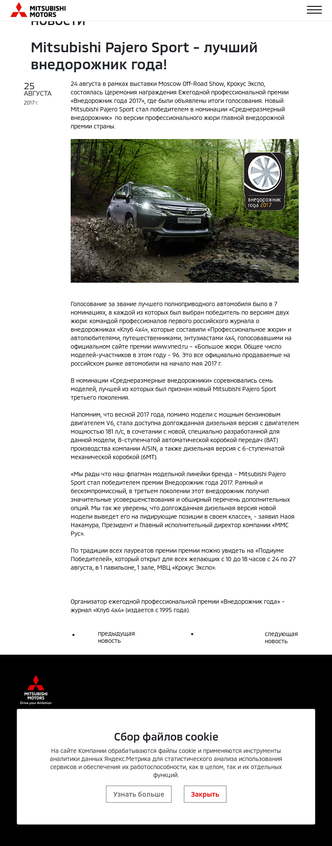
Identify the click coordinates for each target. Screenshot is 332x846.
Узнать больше (138, 794)
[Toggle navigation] (314, 9)
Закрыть (205, 794)
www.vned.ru (170, 346)
